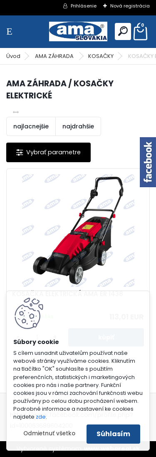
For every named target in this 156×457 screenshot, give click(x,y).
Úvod (13, 56)
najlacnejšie (31, 126)
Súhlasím (113, 434)
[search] (123, 31)
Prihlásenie (84, 6)
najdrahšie (78, 126)
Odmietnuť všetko (49, 433)
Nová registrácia (130, 6)
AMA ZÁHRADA (55, 56)
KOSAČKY (101, 56)
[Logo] (78, 31)
